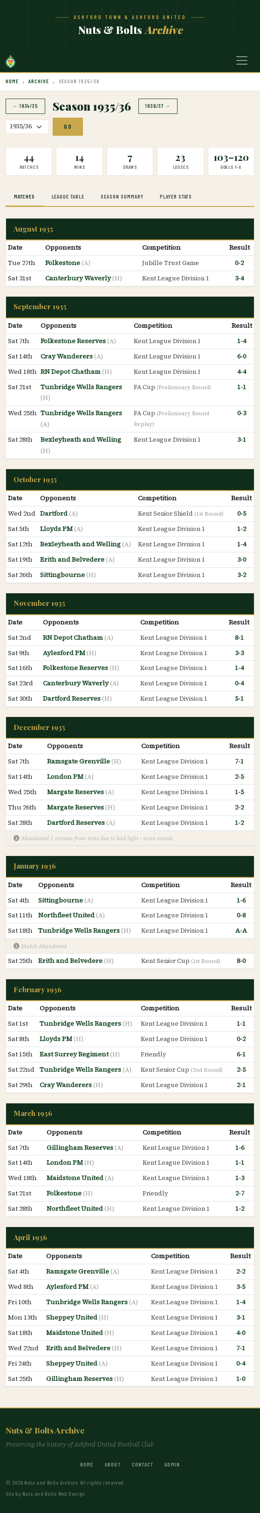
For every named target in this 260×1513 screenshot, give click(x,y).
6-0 (241, 356)
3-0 (241, 559)
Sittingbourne (63, 574)
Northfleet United (67, 915)
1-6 (241, 900)
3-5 (240, 1286)
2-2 (239, 807)
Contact (142, 1464)
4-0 (240, 1332)
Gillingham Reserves (81, 1147)
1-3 (239, 1177)
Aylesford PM (65, 652)
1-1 (241, 387)
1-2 (241, 528)
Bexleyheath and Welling (81, 439)
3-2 (241, 574)
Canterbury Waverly (78, 278)
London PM (66, 776)
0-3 (241, 413)
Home (12, 81)
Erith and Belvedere (73, 559)
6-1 (241, 1054)
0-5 (241, 513)
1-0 (240, 1378)
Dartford (54, 513)
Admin (172, 1464)
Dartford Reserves (72, 698)
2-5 (239, 776)
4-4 (241, 371)
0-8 (241, 915)
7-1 (239, 761)
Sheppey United (72, 1317)
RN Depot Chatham (71, 371)
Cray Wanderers (67, 356)
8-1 (239, 637)
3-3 (239, 652)
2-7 (239, 1193)
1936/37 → (158, 106)
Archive (38, 81)
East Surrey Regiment (75, 1054)
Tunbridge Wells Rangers (81, 387)
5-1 (239, 698)
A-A (241, 930)
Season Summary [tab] (122, 196)
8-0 (241, 960)
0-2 (239, 262)
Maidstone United (76, 1177)
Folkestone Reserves (74, 340)
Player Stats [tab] (176, 196)
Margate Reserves (76, 791)
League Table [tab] (68, 196)
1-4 (241, 340)
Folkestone (63, 262)
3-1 (241, 439)
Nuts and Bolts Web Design (53, 1493)
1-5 (239, 791)
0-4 (239, 683)
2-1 (241, 1084)
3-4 (239, 278)
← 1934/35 (25, 106)
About (113, 1464)
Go (68, 126)
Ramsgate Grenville (79, 761)
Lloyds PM (57, 528)
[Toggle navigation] (241, 60)
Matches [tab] (24, 196)
